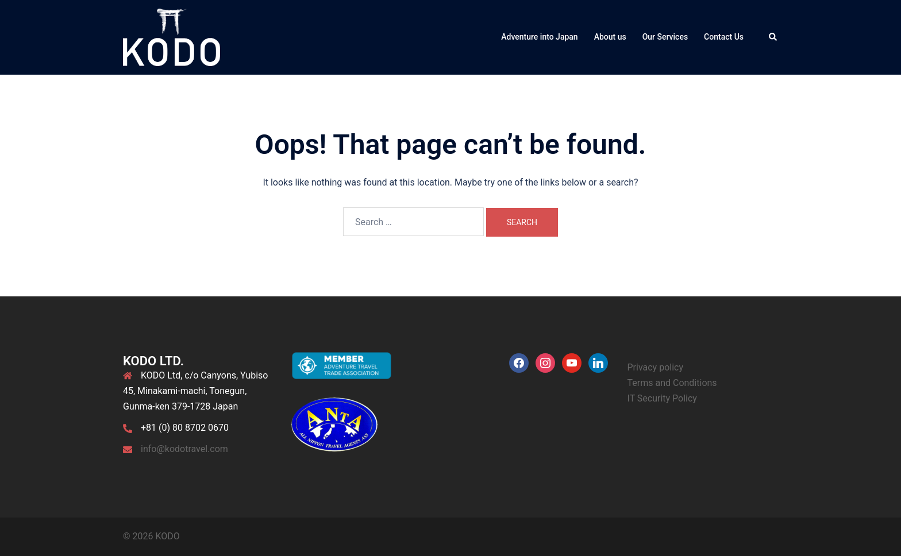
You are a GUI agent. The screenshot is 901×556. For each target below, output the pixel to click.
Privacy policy (655, 367)
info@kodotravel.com (184, 448)
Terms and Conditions (672, 382)
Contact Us (724, 36)
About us (610, 36)
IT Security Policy (662, 398)
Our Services (665, 36)
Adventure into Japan (539, 36)
